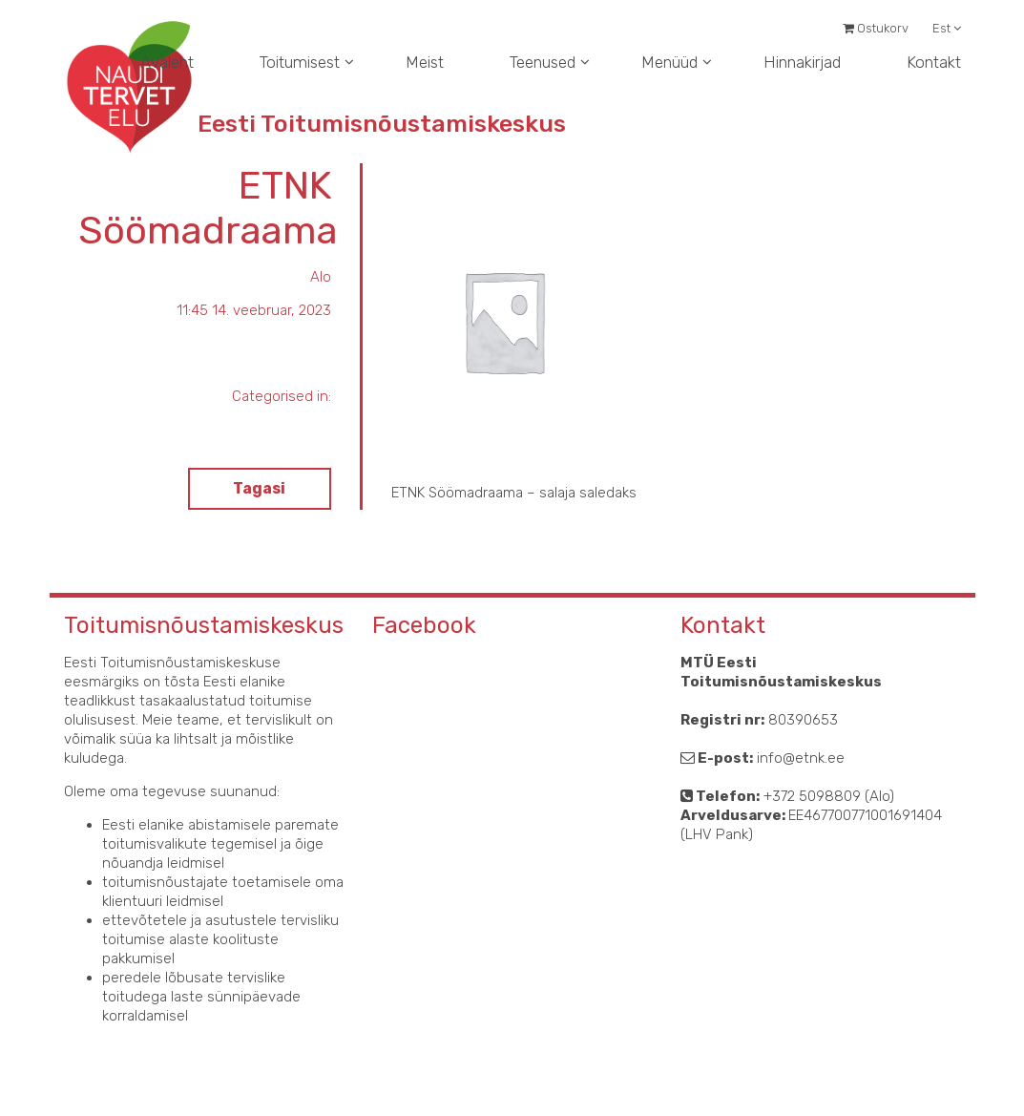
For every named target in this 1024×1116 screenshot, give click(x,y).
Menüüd (669, 62)
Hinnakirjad (802, 62)
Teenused (542, 62)
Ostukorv (876, 28)
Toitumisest (300, 62)
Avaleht (167, 62)
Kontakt (934, 62)
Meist (425, 62)
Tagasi (259, 488)
